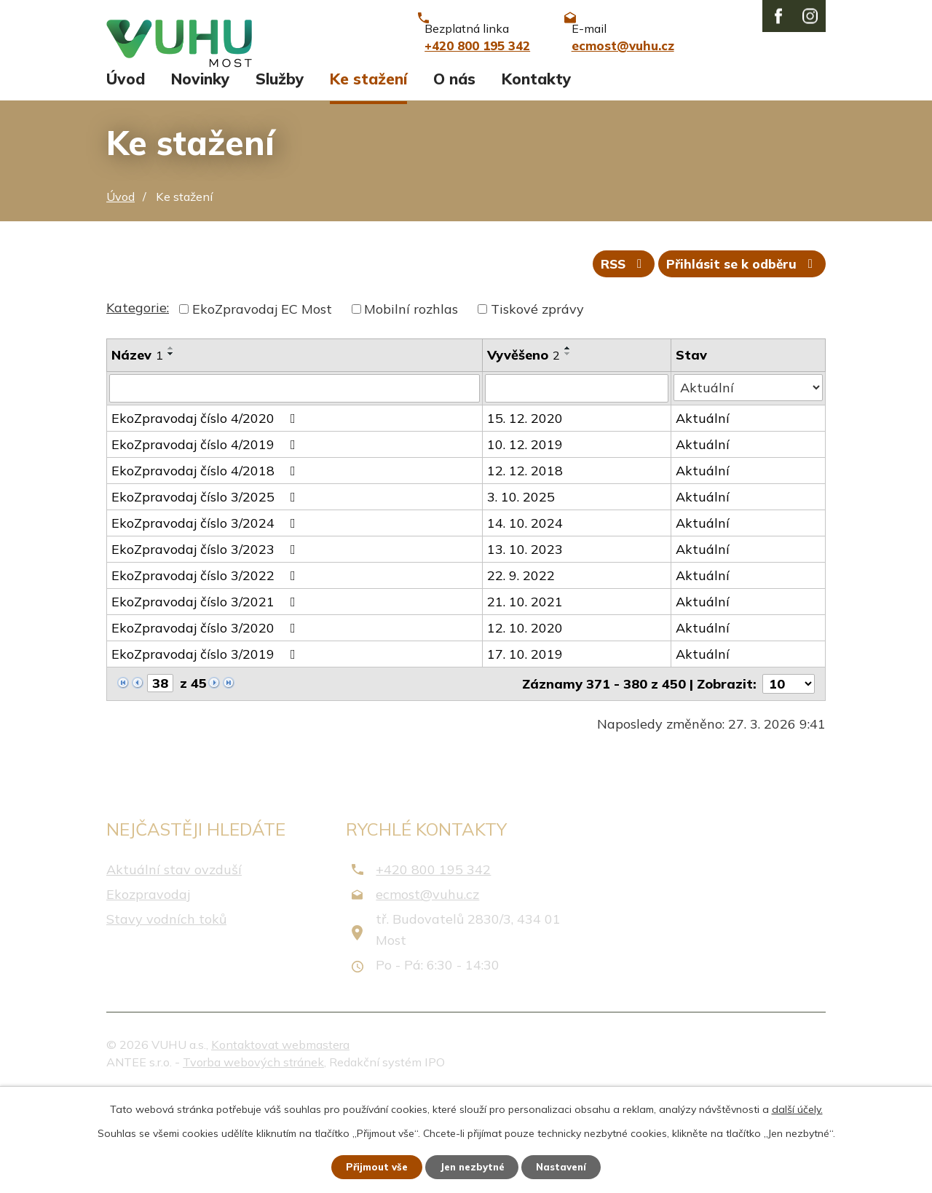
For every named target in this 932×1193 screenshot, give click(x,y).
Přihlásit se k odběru (740, 362)
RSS (616, 362)
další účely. (797, 1107)
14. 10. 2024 (526, 621)
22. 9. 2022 (522, 673)
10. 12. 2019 (526, 542)
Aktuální (703, 516)
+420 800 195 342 (433, 967)
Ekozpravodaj (148, 993)
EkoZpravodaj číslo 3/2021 (206, 699)
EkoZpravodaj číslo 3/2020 (206, 726)
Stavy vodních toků (166, 1018)
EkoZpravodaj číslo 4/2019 (206, 542)
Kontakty (536, 173)
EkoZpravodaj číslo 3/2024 (206, 621)
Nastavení (568, 1166)
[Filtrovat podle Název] (295, 487)
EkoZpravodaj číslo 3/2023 (206, 647)
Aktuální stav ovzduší (174, 967)
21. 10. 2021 (526, 699)
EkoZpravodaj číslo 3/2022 (206, 673)
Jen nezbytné (473, 1166)
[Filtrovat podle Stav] (748, 486)
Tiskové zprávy (537, 407)
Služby (280, 173)
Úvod (125, 173)
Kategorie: (137, 405)
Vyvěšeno (524, 453)
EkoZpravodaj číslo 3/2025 (206, 595)
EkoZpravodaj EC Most (262, 407)
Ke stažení (368, 173)
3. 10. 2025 (522, 595)
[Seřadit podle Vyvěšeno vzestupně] (569, 446)
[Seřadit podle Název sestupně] (171, 452)
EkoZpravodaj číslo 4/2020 (206, 516)
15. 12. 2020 (526, 516)
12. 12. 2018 (526, 568)
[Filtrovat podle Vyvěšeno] (577, 487)
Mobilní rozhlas (411, 407)
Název (137, 453)
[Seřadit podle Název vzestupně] (171, 446)
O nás (454, 173)
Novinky (200, 173)
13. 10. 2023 (526, 647)
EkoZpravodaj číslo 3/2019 (206, 752)
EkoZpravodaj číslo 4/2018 (206, 568)
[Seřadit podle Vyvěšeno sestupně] (569, 452)
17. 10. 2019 (526, 752)
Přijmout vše (371, 1166)
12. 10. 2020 (526, 726)
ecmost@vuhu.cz (427, 993)
